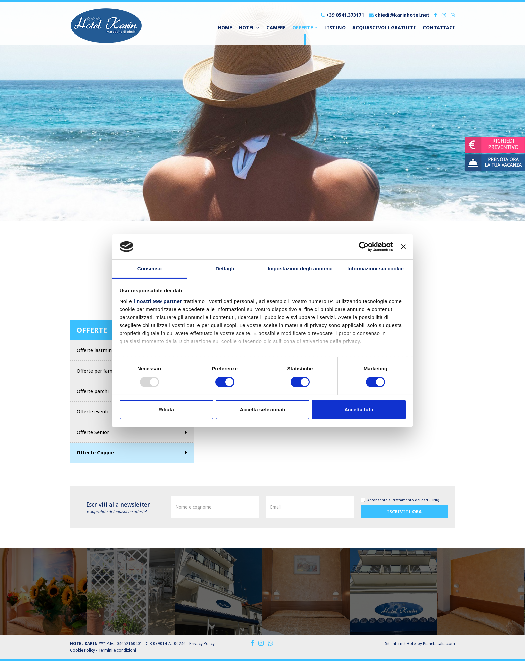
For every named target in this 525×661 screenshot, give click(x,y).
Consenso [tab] (149, 268)
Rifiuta (166, 409)
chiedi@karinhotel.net (399, 15)
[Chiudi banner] (403, 246)
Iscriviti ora (404, 511)
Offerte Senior (132, 432)
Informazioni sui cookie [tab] (375, 268)
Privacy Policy (202, 643)
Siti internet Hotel (401, 643)
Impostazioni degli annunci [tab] (300, 268)
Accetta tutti (358, 409)
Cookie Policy (82, 650)
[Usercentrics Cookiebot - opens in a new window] (363, 247)
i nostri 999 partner (158, 301)
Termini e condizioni (117, 650)
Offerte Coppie (132, 453)
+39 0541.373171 (342, 15)
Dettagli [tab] (225, 268)
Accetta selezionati (262, 409)
